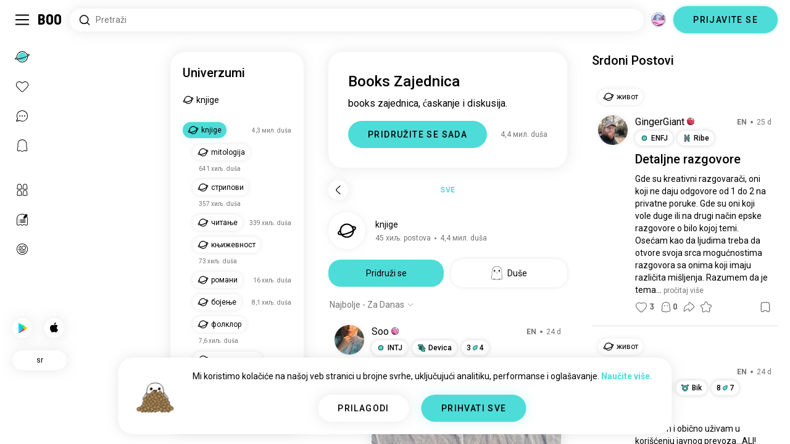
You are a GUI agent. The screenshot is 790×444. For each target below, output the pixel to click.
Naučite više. (626, 376)
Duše (509, 273)
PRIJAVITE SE (725, 20)
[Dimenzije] (658, 19)
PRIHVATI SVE (474, 408)
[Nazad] (338, 190)
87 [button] (725, 388)
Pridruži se (386, 273)
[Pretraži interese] (357, 20)
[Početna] (50, 20)
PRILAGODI (363, 408)
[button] (395, 331)
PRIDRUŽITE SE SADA (417, 134)
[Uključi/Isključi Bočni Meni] (22, 19)
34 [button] (475, 347)
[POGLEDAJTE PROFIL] (349, 340)
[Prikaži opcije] (372, 304)
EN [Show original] (531, 331)
